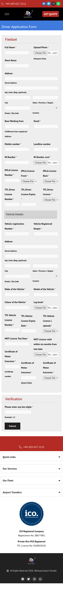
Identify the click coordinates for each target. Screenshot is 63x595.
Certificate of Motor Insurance (11, 356)
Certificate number (9, 374)
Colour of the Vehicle (16, 302)
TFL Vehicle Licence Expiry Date (28, 321)
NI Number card (42, 157)
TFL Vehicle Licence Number (10, 320)
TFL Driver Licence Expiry (28, 194)
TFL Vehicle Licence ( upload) (48, 321)
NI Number (11, 157)
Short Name (10, 60)
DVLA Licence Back (49, 173)
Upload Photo (41, 47)
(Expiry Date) (26, 383)
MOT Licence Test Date (16, 338)
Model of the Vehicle (45, 289)
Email (37, 121)
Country (35, 113)
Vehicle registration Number (14, 226)
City (6, 102)
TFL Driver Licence (48, 192)
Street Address (11, 83)
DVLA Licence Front (27, 173)
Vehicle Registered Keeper (43, 226)
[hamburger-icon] (7, 14)
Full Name (10, 47)
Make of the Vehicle (15, 289)
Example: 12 (10, 417)
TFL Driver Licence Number (10, 194)
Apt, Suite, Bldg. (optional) (15, 92)
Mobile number (13, 144)
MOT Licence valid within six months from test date (45, 344)
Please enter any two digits (19, 406)
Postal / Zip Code (12, 113)
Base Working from (14, 121)
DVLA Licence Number (11, 172)
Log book (39, 302)
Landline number (42, 144)
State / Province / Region (42, 102)
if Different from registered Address (16, 134)
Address (8, 73)
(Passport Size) (40, 58)
